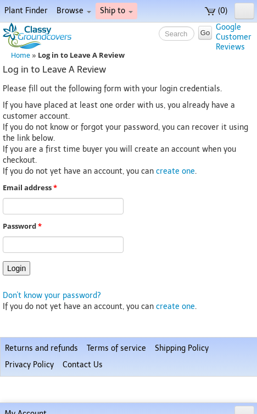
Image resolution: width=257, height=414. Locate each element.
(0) (216, 10)
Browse (74, 10)
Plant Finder (26, 10)
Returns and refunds (41, 348)
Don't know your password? (52, 295)
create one (175, 171)
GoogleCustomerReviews (234, 37)
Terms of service (116, 348)
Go (205, 33)
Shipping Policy (182, 348)
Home (20, 55)
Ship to (116, 10)
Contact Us (83, 364)
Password (22, 226)
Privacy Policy (29, 364)
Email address (30, 187)
